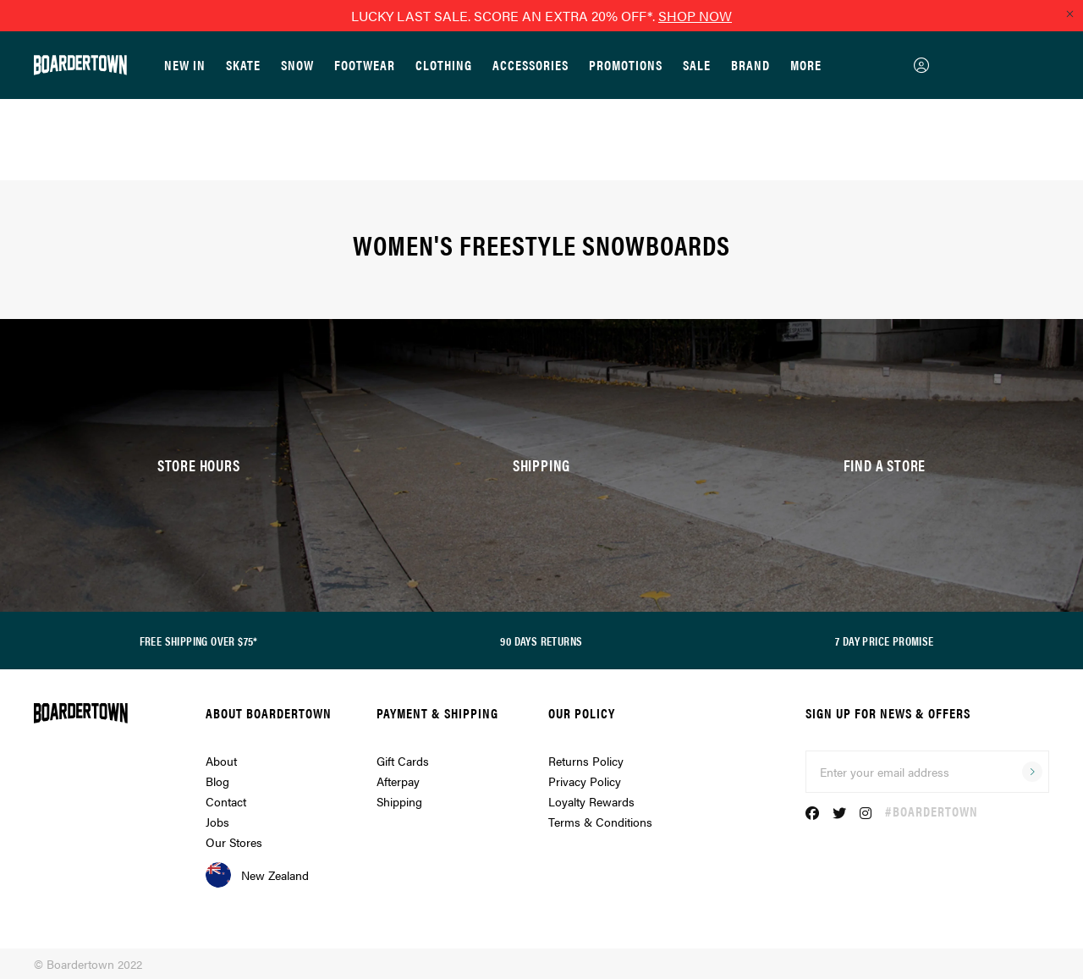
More (806, 64)
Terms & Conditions (600, 821)
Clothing (443, 64)
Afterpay (398, 781)
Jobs (217, 821)
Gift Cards (403, 760)
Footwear (364, 64)
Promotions (625, 64)
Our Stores (234, 841)
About (221, 760)
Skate (243, 64)
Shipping (399, 801)
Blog (217, 781)
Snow (297, 64)
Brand (750, 64)
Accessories (530, 64)
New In (185, 64)
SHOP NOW (695, 15)
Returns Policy (586, 760)
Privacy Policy (584, 781)
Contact (226, 801)
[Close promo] (1069, 13)
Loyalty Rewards (591, 801)
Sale (697, 64)
